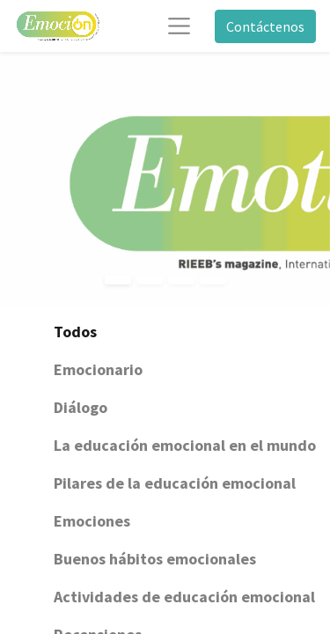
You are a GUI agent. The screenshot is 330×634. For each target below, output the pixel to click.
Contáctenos (265, 26)
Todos (75, 331)
